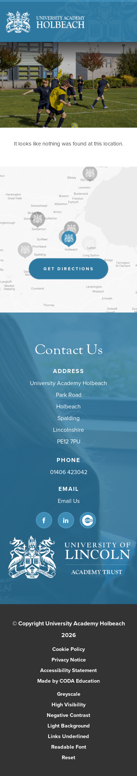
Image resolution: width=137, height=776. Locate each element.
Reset (68, 757)
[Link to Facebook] (44, 520)
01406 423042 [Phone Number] (68, 472)
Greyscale (68, 694)
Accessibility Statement (68, 670)
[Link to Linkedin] (66, 520)
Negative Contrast (68, 715)
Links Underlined (68, 736)
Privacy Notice (69, 659)
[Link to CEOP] (88, 520)
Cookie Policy (68, 649)
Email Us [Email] (69, 501)
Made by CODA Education (68, 680)
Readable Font (68, 746)
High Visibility (68, 704)
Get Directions (68, 268)
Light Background (68, 725)
